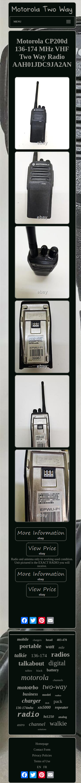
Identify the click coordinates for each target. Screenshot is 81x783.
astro (20, 725)
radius (58, 695)
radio (28, 715)
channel (37, 724)
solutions (42, 729)
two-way (55, 687)
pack (58, 701)
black (39, 670)
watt (50, 646)
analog (62, 717)
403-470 (62, 640)
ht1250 (49, 717)
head (49, 640)
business (30, 694)
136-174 (39, 655)
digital (57, 663)
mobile (23, 639)
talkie (20, 655)
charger (31, 700)
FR (45, 767)
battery (53, 670)
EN (39, 767)
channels (58, 680)
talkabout (31, 663)
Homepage (42, 743)
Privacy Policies (42, 755)
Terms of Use (42, 761)
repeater (61, 707)
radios (60, 654)
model (46, 694)
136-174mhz (24, 708)
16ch (47, 703)
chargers (37, 640)
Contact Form (42, 749)
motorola (35, 677)
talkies (28, 670)
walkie (58, 723)
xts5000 (44, 707)
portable (30, 646)
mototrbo (27, 687)
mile (62, 647)
